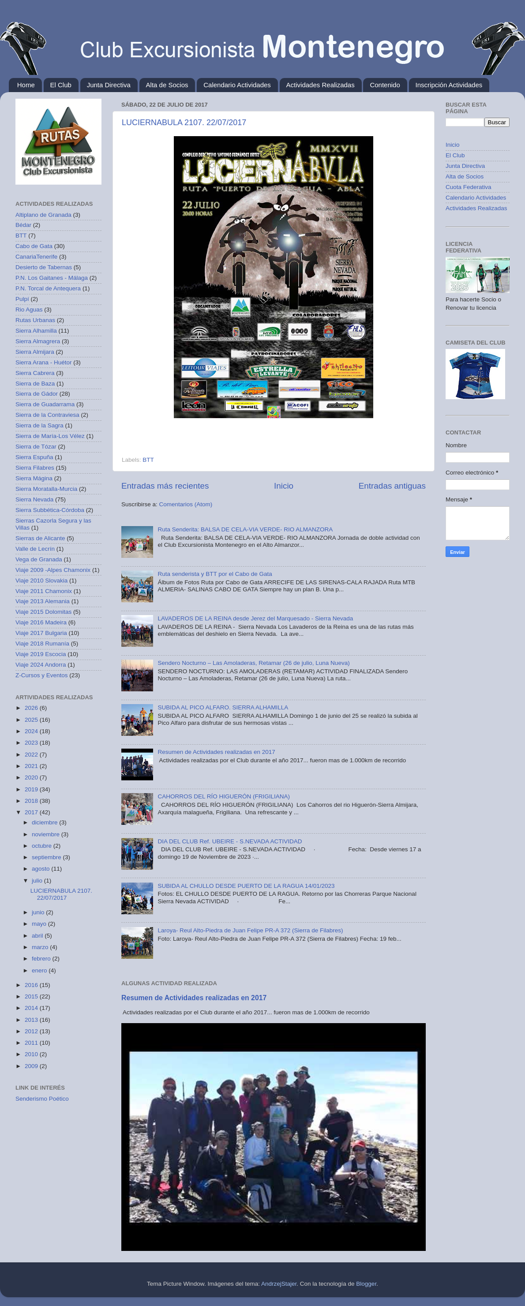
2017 (32, 812)
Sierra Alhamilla (36, 330)
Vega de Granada (38, 559)
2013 (32, 1020)
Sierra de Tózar (35, 446)
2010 (32, 1054)
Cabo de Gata (33, 246)
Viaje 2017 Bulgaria (41, 633)
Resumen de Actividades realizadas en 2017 (216, 752)
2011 (32, 1042)
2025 (32, 719)
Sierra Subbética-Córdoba (49, 510)
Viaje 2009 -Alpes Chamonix (52, 570)
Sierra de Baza (35, 383)
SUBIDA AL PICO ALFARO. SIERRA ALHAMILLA (223, 707)
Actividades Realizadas (320, 85)
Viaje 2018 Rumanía (42, 643)
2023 (32, 742)
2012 (32, 1031)
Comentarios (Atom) (186, 504)
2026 (32, 708)
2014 (32, 1008)
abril (38, 935)
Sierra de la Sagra (39, 425)
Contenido (385, 85)
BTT (148, 459)
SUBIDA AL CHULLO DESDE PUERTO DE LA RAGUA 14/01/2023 (246, 886)
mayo (40, 923)
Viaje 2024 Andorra (40, 664)
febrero (42, 958)
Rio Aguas (29, 309)
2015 (32, 996)
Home (26, 85)
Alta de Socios (167, 85)
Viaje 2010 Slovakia (41, 580)
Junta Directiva (109, 85)
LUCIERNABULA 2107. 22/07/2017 (184, 122)
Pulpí (22, 299)
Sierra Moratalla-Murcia (46, 489)
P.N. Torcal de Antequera (48, 288)
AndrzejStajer (278, 1283)
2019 (32, 789)
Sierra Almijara (34, 352)
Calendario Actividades (237, 85)
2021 (32, 766)
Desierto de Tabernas (43, 267)
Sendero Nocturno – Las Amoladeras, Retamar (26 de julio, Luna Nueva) (253, 663)
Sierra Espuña (34, 457)
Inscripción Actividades (449, 85)
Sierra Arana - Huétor (43, 362)
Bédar (23, 225)
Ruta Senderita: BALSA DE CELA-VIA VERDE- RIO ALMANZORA (245, 529)
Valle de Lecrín (35, 548)
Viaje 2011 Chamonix (43, 591)
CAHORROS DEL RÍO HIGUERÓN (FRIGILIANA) (224, 796)
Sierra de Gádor (36, 393)
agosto (41, 868)
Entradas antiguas (392, 485)
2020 (32, 777)
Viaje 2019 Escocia (40, 654)
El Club (60, 85)
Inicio (283, 485)
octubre (42, 845)
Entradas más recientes (165, 485)
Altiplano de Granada (43, 214)
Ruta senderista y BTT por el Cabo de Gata (215, 574)
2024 (32, 731)
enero (40, 970)
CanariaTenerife (36, 256)
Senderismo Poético (42, 1098)
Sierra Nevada (34, 499)
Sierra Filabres (34, 467)
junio (39, 912)
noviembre (46, 834)
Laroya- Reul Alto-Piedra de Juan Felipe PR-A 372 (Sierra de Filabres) (250, 930)
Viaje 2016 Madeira (41, 622)
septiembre (47, 857)
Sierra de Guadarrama (45, 404)
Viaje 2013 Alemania (42, 601)
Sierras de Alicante (40, 538)
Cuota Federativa (468, 187)
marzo (41, 947)
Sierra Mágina (33, 478)
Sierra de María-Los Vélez (50, 436)
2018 (32, 801)
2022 (32, 754)
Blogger (366, 1283)
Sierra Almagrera (37, 341)
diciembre (45, 822)
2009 (32, 1066)
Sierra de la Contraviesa (47, 415)
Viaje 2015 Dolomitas (43, 611)
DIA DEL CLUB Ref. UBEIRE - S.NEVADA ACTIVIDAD (230, 841)
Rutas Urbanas (35, 320)
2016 (32, 985)
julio (38, 880)
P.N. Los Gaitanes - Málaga (51, 278)
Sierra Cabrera (35, 373)
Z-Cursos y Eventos (41, 675)
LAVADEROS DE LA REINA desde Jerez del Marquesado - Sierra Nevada (255, 618)
